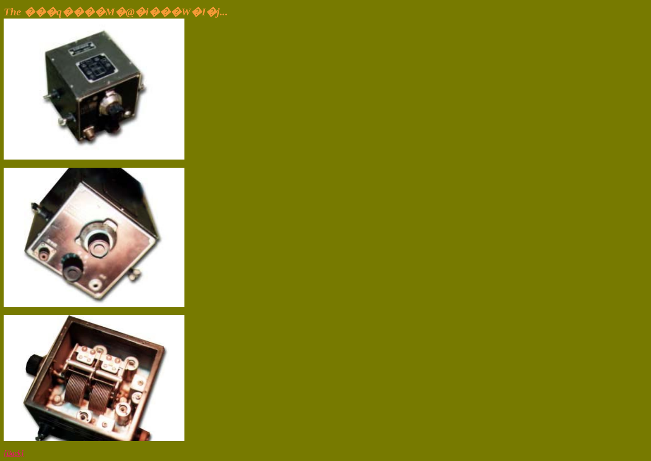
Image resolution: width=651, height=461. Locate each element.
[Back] (14, 453)
